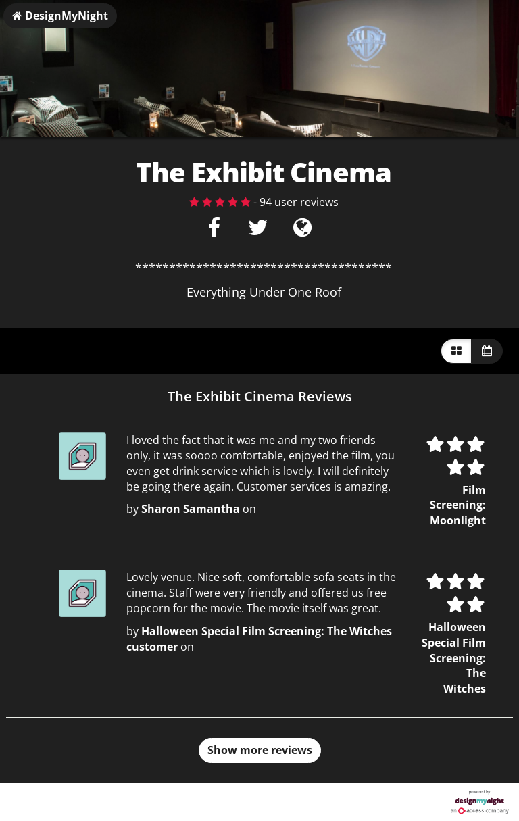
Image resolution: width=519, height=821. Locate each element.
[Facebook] (214, 231)
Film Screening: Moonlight (458, 505)
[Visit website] (302, 231)
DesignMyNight (60, 15)
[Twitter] (258, 231)
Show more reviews (259, 750)
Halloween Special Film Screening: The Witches (454, 658)
